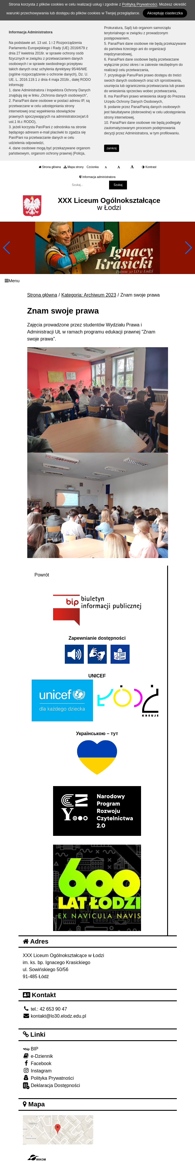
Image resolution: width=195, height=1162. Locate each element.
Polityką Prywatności (139, 4)
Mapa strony (74, 167)
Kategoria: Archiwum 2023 (88, 294)
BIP (30, 1048)
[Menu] (97, 280)
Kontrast (149, 167)
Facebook (37, 1063)
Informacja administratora (97, 177)
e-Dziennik (38, 1056)
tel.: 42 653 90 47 (45, 1009)
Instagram (37, 1070)
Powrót (42, 574)
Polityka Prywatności (48, 1078)
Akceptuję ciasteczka (165, 13)
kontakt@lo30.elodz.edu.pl (54, 1016)
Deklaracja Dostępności (51, 1085)
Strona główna (50, 167)
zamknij (112, 148)
